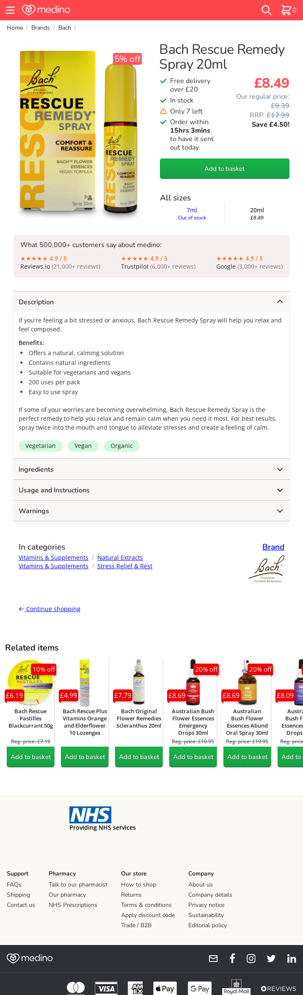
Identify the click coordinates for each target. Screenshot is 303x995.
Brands (40, 28)
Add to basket (224, 168)
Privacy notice (206, 905)
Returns (131, 895)
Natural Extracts (120, 557)
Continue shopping (49, 609)
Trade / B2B (136, 925)
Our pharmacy (67, 895)
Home (15, 28)
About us (200, 885)
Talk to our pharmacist (78, 885)
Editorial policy (207, 925)
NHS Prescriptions (73, 905)
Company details (210, 895)
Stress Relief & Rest (124, 566)
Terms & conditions (146, 905)
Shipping (18, 895)
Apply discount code (148, 915)
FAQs (14, 885)
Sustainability (206, 915)
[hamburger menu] (10, 10)
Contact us (21, 905)
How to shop (138, 885)
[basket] (288, 10)
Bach (64, 28)
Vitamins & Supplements (53, 557)
